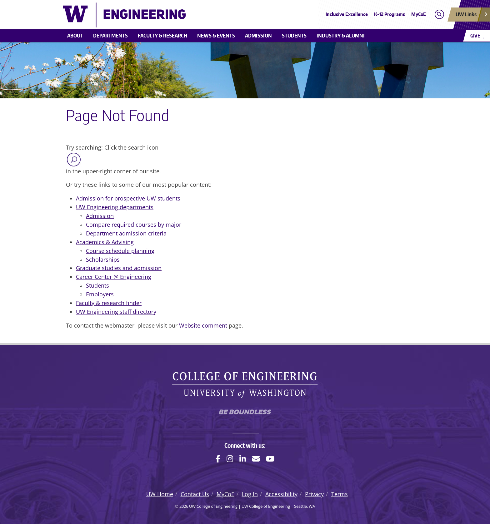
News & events (216, 35)
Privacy (314, 494)
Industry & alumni (341, 35)
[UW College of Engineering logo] (199, 14)
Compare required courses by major (133, 224)
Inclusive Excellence (347, 14)
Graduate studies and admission (119, 268)
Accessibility (281, 494)
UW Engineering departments (114, 207)
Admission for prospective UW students (128, 198)
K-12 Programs (389, 14)
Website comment (203, 325)
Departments (110, 35)
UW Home (159, 494)
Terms (339, 494)
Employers (100, 294)
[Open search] (439, 14)
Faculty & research (162, 35)
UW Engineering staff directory (116, 311)
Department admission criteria (126, 233)
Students (294, 35)
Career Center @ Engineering (113, 276)
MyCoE (418, 14)
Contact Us (195, 494)
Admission (258, 35)
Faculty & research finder (109, 303)
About (75, 35)
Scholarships (103, 259)
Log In (250, 494)
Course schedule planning (120, 251)
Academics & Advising (105, 242)
